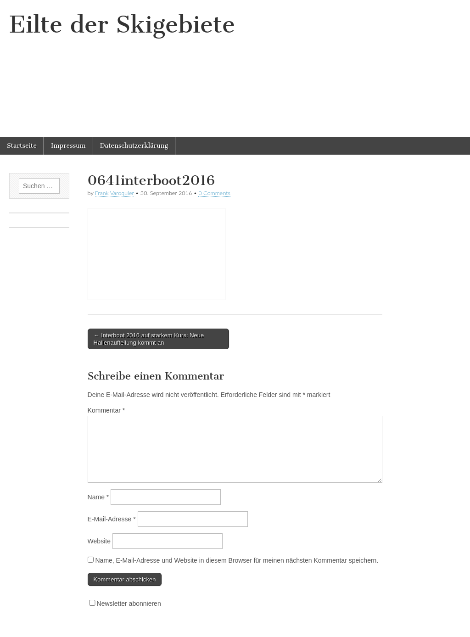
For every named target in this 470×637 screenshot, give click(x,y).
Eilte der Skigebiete (122, 25)
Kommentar (106, 410)
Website (99, 541)
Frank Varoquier (114, 193)
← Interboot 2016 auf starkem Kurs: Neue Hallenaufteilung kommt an (149, 339)
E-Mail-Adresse (112, 519)
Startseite (22, 146)
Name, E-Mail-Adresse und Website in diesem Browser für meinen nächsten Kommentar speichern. (236, 560)
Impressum (68, 146)
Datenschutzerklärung (134, 146)
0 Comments (214, 193)
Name (98, 497)
